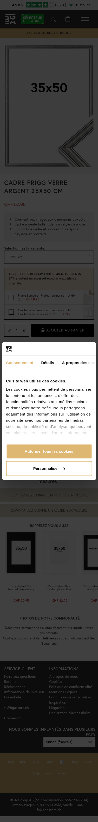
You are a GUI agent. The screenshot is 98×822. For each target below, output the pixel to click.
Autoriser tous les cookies (49, 451)
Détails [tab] (47, 362)
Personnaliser (49, 468)
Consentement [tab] (19, 362)
